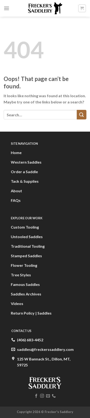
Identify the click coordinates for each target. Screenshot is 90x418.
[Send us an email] (48, 396)
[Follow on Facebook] (36, 396)
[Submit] (81, 114)
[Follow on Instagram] (42, 396)
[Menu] (6, 8)
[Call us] (54, 396)
